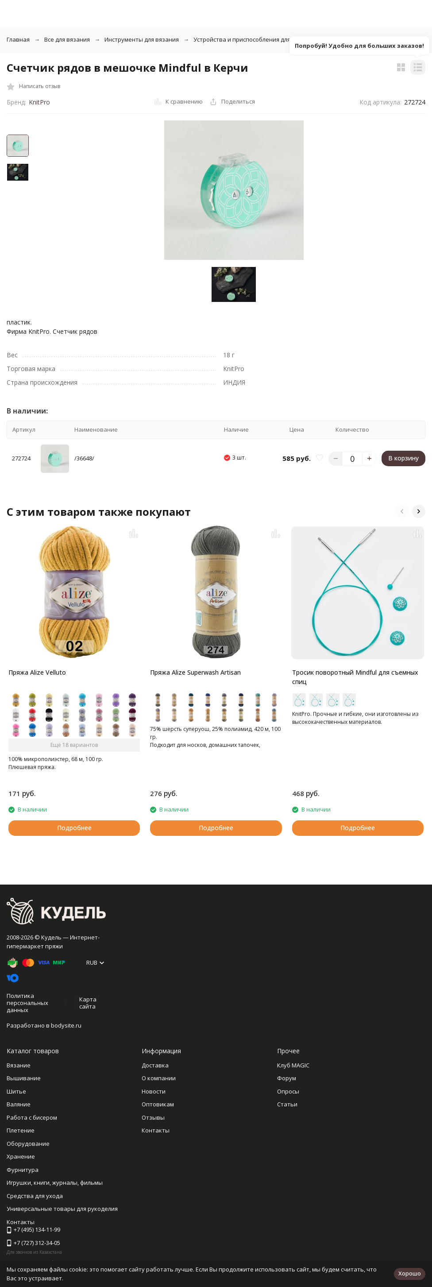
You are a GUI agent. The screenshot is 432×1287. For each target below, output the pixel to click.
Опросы (288, 1091)
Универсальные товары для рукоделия (62, 1209)
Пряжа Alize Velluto (37, 672)
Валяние (19, 1104)
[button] (402, 511)
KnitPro (39, 102)
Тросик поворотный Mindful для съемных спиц (355, 677)
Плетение (21, 1130)
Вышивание (24, 1078)
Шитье (16, 1091)
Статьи (287, 1104)
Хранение (21, 1156)
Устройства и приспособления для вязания (254, 39)
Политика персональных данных (27, 1002)
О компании (159, 1078)
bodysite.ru (66, 1025)
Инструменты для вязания (141, 39)
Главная (18, 39)
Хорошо (409, 1273)
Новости (154, 1091)
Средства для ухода (35, 1196)
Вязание (19, 1065)
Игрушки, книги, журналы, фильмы (55, 1183)
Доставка (155, 1065)
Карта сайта (87, 1002)
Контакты (156, 1130)
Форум (286, 1078)
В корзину (403, 458)
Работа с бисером (32, 1117)
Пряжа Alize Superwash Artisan (195, 672)
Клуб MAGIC (293, 1065)
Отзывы (153, 1117)
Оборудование (28, 1144)
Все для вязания (67, 39)
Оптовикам (158, 1104)
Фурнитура (23, 1170)
